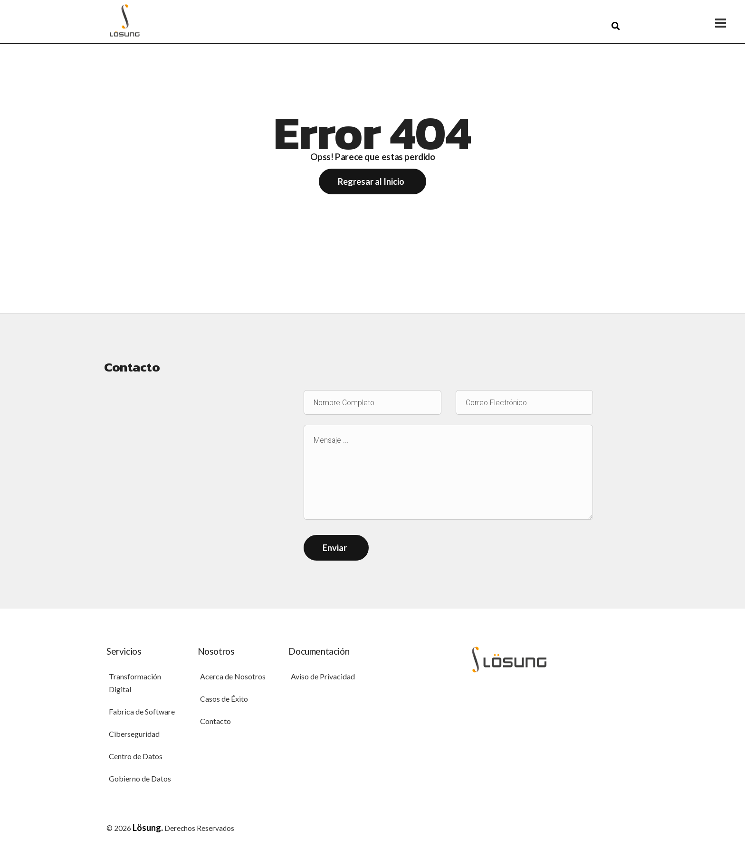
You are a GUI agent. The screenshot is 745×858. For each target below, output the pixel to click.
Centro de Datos (135, 757)
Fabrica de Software (142, 712)
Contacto (215, 722)
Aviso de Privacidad (323, 677)
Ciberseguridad (134, 735)
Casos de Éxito (224, 700)
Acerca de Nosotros (233, 677)
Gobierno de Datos (140, 779)
